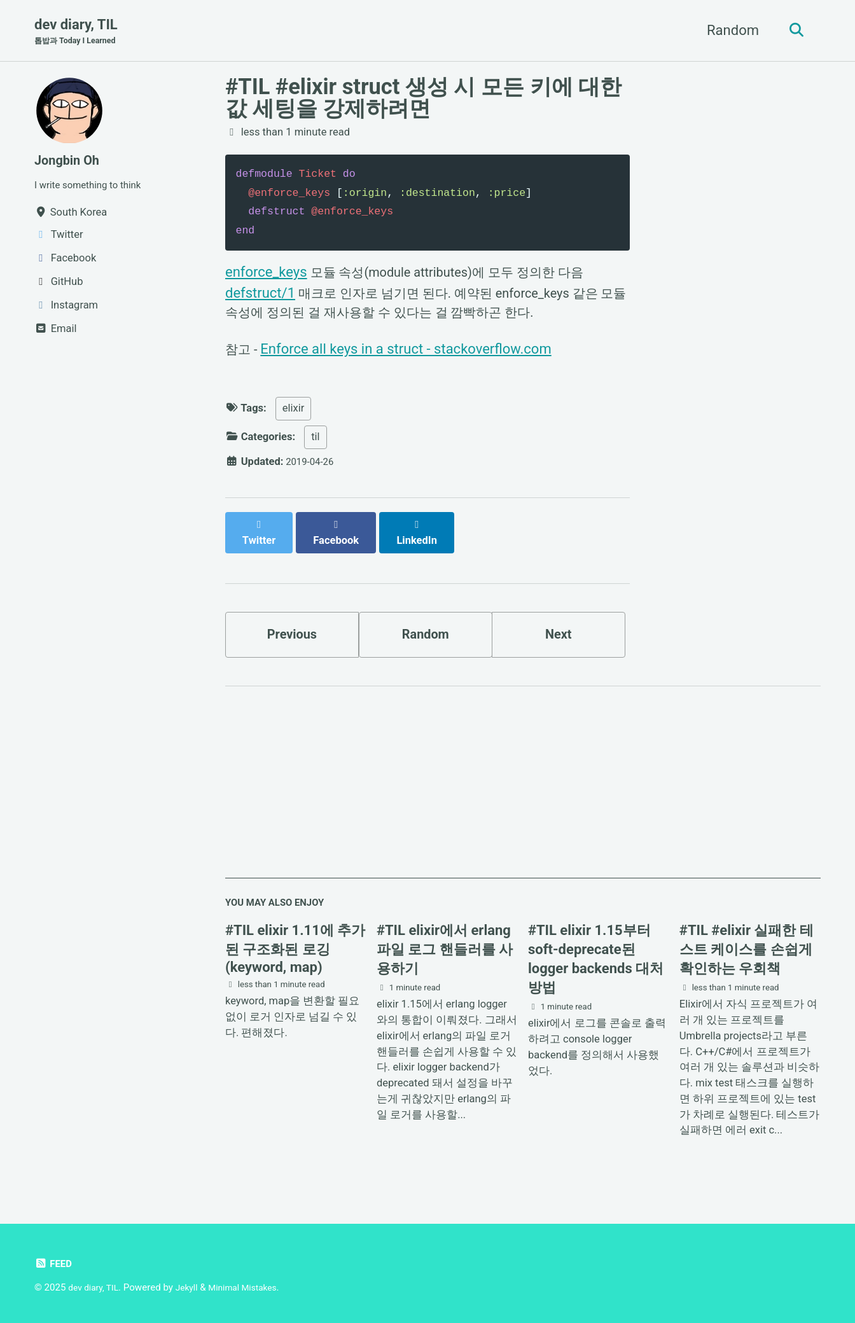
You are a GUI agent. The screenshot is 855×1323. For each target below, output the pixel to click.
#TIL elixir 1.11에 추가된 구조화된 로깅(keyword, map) (295, 950)
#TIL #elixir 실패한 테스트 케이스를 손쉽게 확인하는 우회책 (746, 951)
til (315, 444)
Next (558, 630)
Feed (54, 1263)
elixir (293, 415)
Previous (292, 630)
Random (728, 31)
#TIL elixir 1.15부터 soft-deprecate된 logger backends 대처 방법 (596, 960)
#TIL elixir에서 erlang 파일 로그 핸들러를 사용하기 (445, 951)
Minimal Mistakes (254, 1287)
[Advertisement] (523, 787)
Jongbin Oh (70, 161)
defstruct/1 (260, 294)
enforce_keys (266, 273)
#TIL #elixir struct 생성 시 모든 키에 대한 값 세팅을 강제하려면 (423, 98)
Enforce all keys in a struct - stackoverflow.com (409, 354)
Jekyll (193, 1287)
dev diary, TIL (79, 32)
